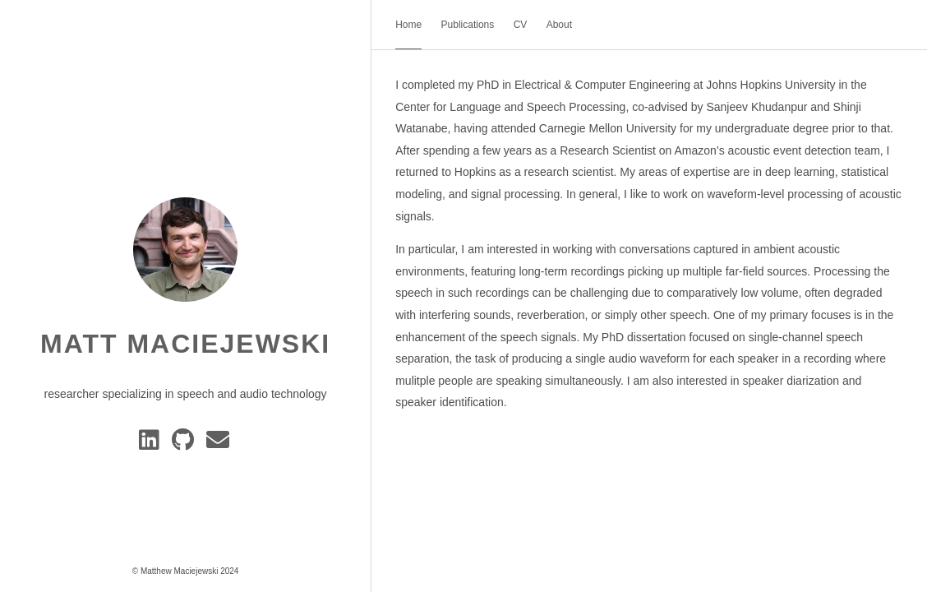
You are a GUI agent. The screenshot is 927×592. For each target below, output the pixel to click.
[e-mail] (219, 444)
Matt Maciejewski (185, 343)
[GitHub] (186, 444)
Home (408, 24)
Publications (468, 24)
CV (521, 24)
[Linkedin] (152, 444)
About (559, 24)
